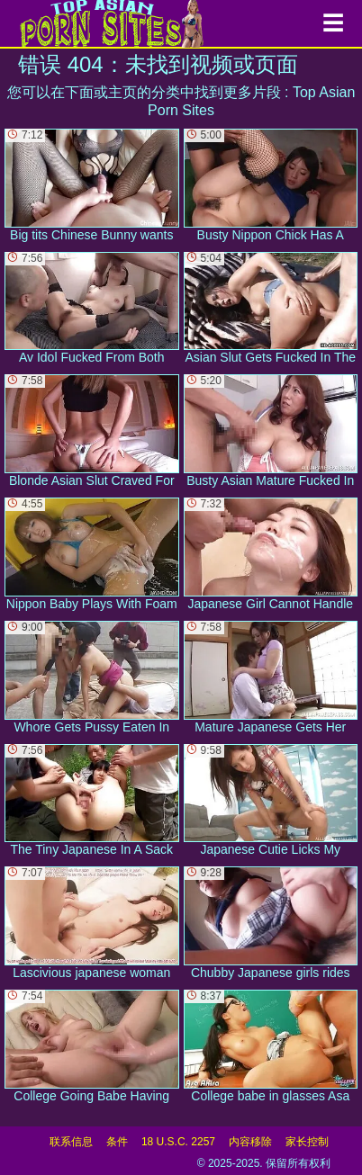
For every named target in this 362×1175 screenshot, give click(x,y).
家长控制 (307, 1141)
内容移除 (250, 1141)
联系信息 (71, 1141)
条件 (117, 1141)
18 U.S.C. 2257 (178, 1141)
